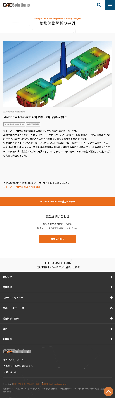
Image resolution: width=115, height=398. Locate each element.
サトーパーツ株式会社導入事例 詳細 (21, 187)
